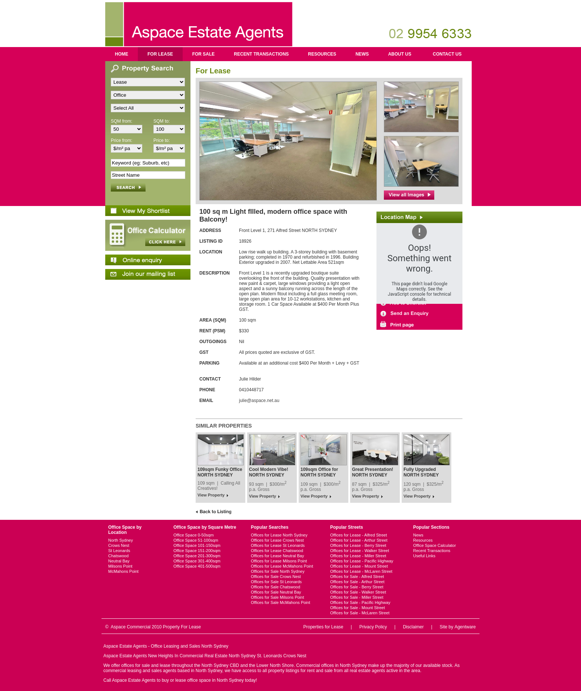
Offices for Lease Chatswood (277, 550)
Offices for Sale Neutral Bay (276, 592)
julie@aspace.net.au (259, 400)
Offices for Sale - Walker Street (358, 592)
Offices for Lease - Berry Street (358, 545)
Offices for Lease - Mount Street (359, 566)
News (362, 54)
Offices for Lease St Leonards (278, 545)
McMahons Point (123, 571)
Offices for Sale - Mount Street (357, 607)
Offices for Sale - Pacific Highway (360, 602)
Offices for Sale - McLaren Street (359, 613)
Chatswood (118, 556)
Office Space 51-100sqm (195, 540)
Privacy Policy (373, 626)
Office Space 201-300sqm (196, 556)
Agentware (465, 626)
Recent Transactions (261, 54)
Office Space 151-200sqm (196, 550)
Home (121, 54)
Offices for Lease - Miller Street (358, 556)
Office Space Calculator (434, 545)
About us (399, 54)
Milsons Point (120, 566)
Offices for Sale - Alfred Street (357, 576)
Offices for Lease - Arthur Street (358, 540)
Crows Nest (118, 545)
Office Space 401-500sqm (196, 566)
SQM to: (161, 121)
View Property (211, 495)
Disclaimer (413, 626)
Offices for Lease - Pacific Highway (361, 561)
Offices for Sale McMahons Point (280, 602)
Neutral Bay (118, 561)
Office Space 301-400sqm (196, 561)
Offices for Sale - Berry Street (356, 587)
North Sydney (120, 540)
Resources (322, 54)
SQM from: (121, 121)
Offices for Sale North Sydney (278, 571)
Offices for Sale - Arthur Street (357, 581)
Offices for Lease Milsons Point (279, 561)
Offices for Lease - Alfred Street (358, 535)
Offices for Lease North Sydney (279, 535)
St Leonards (119, 550)
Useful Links (424, 556)
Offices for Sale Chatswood (275, 587)
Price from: (121, 140)
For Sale (203, 54)
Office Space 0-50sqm (193, 535)
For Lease (160, 54)
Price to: (161, 140)
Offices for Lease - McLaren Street (361, 571)
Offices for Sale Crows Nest (276, 576)
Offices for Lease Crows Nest (277, 540)
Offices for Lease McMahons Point (282, 566)
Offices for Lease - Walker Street (359, 550)
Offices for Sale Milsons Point (277, 597)
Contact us (447, 54)
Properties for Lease (323, 626)
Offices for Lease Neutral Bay (277, 556)
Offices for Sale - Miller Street (356, 597)
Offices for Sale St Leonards (276, 581)
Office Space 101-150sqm (196, 545)
